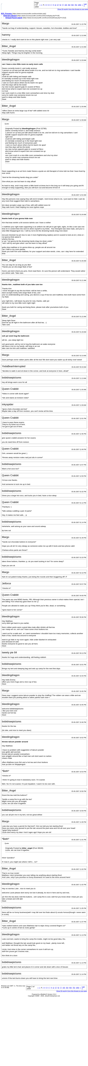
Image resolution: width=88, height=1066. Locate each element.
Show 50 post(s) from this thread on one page (72, 9)
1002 (79, 5)
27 (58, 5)
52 (60, 5)
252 (69, 5)
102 (66, 5)
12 (55, 5)
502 (72, 5)
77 (63, 5)
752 (76, 5)
